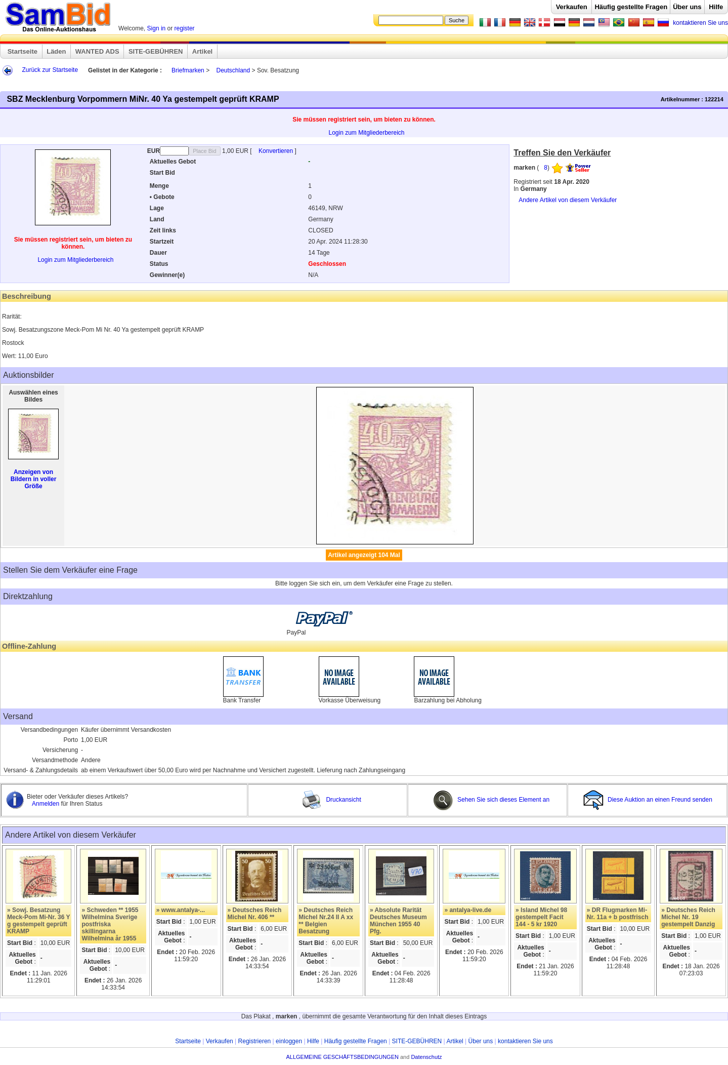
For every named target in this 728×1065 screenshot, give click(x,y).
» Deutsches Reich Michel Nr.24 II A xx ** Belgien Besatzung (325, 920)
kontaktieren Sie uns (700, 22)
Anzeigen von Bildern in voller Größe (34, 479)
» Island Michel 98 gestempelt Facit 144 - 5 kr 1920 (541, 917)
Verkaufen (571, 7)
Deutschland (233, 70)
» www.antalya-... (180, 910)
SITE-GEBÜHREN (156, 51)
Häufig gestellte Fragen (630, 7)
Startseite (22, 51)
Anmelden (46, 803)
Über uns (687, 7)
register (185, 28)
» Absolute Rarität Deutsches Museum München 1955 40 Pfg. (398, 920)
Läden (56, 51)
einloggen (289, 1041)
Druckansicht (331, 799)
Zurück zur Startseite (50, 69)
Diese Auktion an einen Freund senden (648, 799)
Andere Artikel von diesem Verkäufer (568, 200)
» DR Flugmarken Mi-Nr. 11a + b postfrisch (618, 913)
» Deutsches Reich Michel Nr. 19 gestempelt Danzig (688, 917)
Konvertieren (276, 150)
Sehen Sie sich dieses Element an (491, 799)
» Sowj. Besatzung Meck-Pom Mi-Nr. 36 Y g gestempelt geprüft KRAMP (38, 920)
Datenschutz (426, 1057)
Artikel (202, 51)
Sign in (156, 28)
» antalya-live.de (467, 910)
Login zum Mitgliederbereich (366, 132)
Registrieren (254, 1041)
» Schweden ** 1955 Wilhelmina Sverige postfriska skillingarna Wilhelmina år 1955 (109, 924)
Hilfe (716, 7)
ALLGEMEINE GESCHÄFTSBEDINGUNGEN (342, 1057)
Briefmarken (188, 70)
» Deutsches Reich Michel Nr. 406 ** (255, 913)
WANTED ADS (97, 51)
